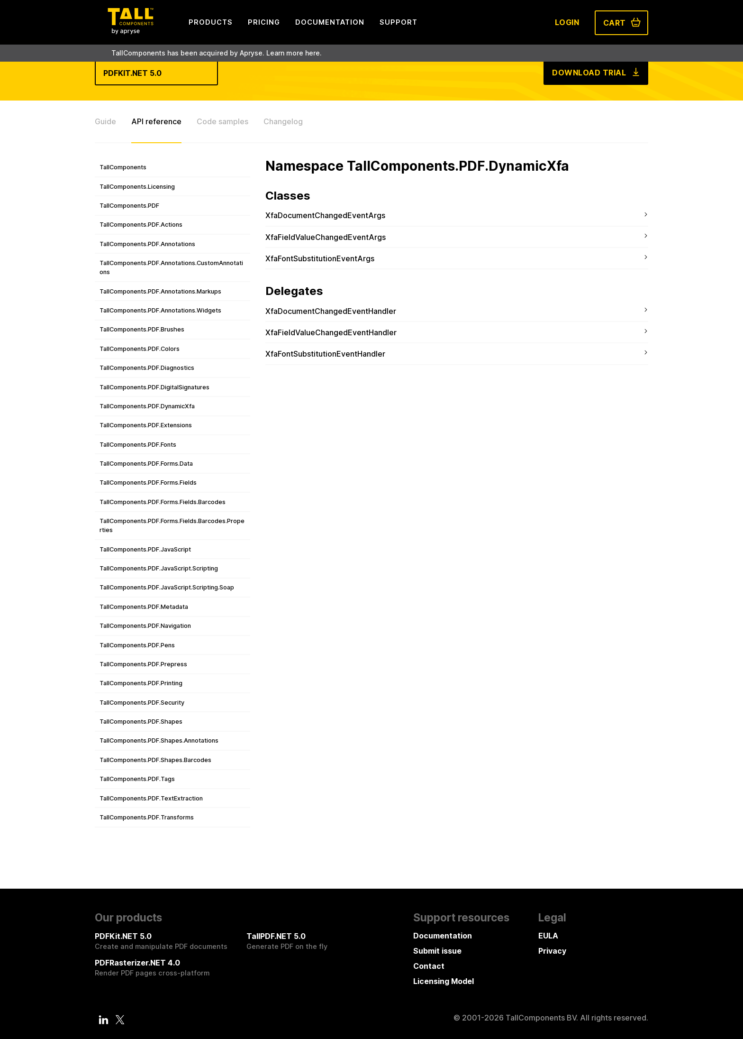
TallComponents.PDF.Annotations (147, 244)
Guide (105, 121)
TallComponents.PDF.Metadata (144, 606)
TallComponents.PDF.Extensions (146, 425)
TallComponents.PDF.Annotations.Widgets (160, 310)
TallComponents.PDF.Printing (141, 683)
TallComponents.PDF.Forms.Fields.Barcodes (163, 502)
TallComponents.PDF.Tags (137, 778)
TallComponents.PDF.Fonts (138, 444)
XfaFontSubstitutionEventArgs (319, 258)
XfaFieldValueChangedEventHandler (331, 332)
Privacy (552, 951)
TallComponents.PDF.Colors (140, 348)
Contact (428, 966)
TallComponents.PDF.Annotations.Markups (160, 291)
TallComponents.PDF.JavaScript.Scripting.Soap (167, 587)
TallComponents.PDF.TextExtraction (151, 798)
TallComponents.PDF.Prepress (143, 664)
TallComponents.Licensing (137, 186)
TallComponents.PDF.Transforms (147, 817)
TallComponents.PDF (129, 205)
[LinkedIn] (103, 1019)
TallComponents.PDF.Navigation (145, 625)
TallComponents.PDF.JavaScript (145, 549)
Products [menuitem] (211, 22)
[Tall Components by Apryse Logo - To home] (130, 31)
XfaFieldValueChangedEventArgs (325, 237)
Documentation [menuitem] (329, 22)
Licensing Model (443, 981)
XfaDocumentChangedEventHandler (330, 311)
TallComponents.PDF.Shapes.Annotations (159, 740)
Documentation (442, 935)
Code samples (222, 121)
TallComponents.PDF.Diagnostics (147, 367)
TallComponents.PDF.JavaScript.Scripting (159, 568)
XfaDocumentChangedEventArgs (325, 215)
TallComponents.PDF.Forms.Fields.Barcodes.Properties (172, 525)
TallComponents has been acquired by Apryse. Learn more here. (216, 53)
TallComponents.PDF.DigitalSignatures (154, 387)
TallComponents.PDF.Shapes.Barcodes (155, 759)
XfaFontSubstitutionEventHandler (325, 354)
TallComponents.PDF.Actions (141, 224)
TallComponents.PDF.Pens (137, 645)
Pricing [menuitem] (264, 22)
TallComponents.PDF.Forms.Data (146, 463)
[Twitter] (119, 1019)
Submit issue (437, 951)
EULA (548, 935)
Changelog (283, 121)
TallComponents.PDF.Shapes (141, 721)
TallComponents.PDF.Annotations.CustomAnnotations (171, 267)
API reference (156, 121)
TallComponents (123, 167)
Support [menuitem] (398, 22)
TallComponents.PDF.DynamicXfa (147, 406)
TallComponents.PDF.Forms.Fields (148, 482)
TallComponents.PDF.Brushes (142, 329)
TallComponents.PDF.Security (142, 702)
